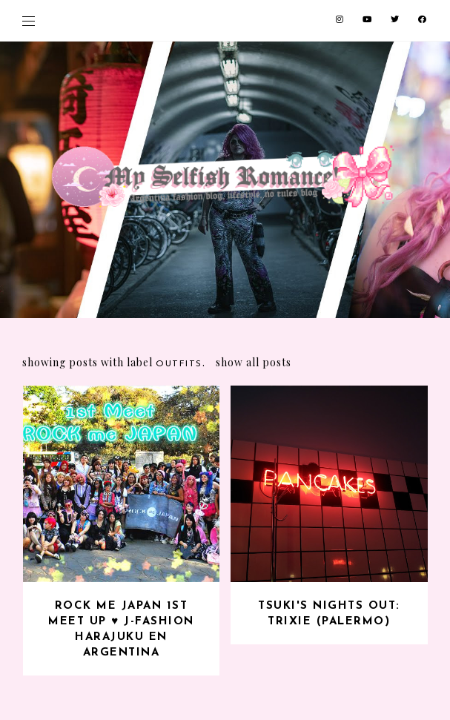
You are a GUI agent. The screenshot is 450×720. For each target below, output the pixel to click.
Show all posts (253, 362)
